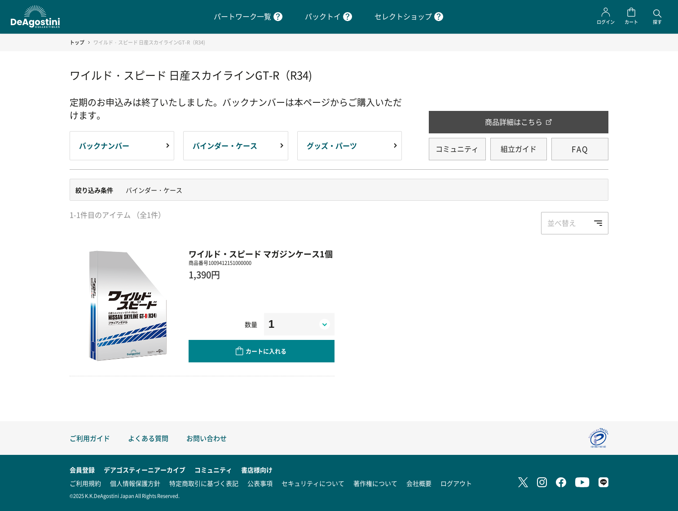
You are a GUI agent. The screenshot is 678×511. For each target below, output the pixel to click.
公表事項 (260, 483)
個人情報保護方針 (135, 483)
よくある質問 (148, 438)
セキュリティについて (313, 483)
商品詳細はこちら (513, 121)
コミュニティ (457, 148)
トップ (77, 42)
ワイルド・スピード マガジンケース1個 (261, 254)
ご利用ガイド (90, 438)
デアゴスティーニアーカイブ (144, 469)
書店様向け (257, 469)
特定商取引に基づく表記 (203, 483)
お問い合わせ (206, 438)
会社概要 (418, 483)
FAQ (580, 148)
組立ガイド (519, 148)
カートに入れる (266, 351)
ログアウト (456, 483)
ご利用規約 (85, 483)
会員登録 (82, 469)
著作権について (375, 483)
